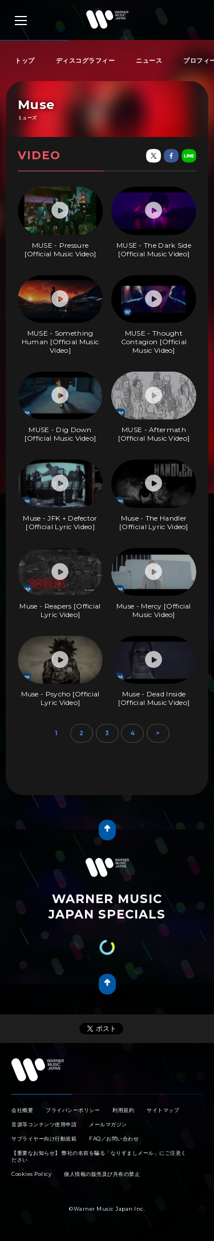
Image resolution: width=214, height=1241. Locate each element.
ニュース (149, 61)
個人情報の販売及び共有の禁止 (102, 1174)
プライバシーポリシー (73, 1110)
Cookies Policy (31, 1174)
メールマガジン (108, 1124)
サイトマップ (163, 1110)
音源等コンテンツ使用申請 (43, 1124)
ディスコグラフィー (85, 61)
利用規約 (123, 1110)
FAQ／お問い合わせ (114, 1138)
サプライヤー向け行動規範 (43, 1138)
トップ (25, 61)
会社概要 (22, 1110)
